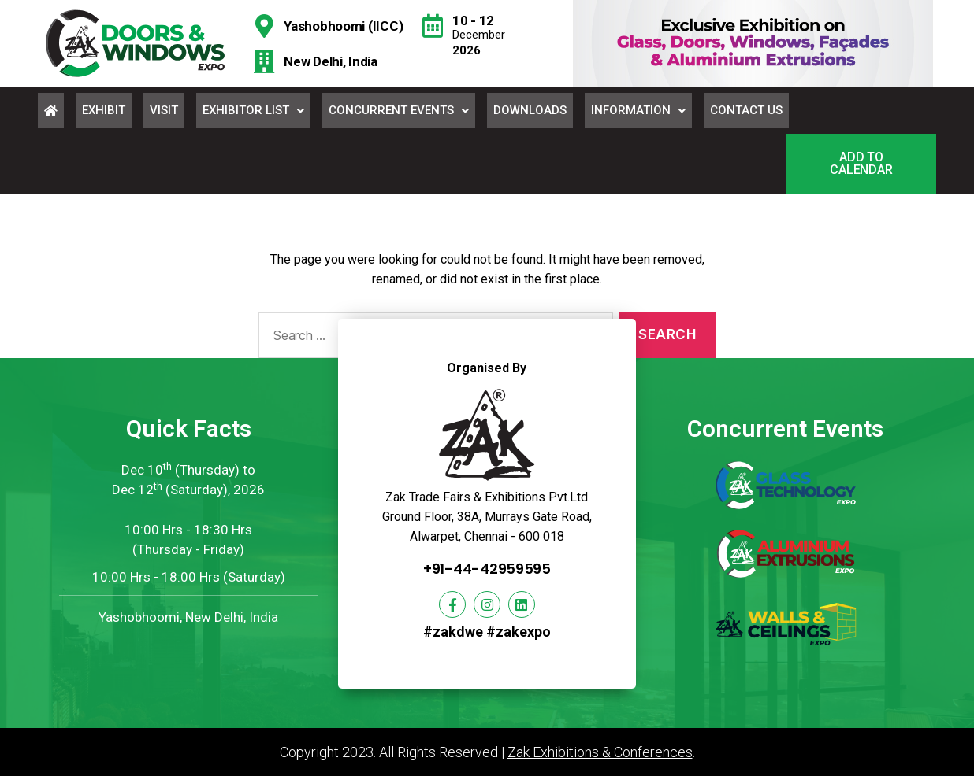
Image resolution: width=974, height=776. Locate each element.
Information (638, 110)
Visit (164, 110)
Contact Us (746, 110)
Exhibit (103, 110)
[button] (861, 164)
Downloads (530, 110)
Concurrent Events (399, 110)
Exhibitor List (253, 110)
